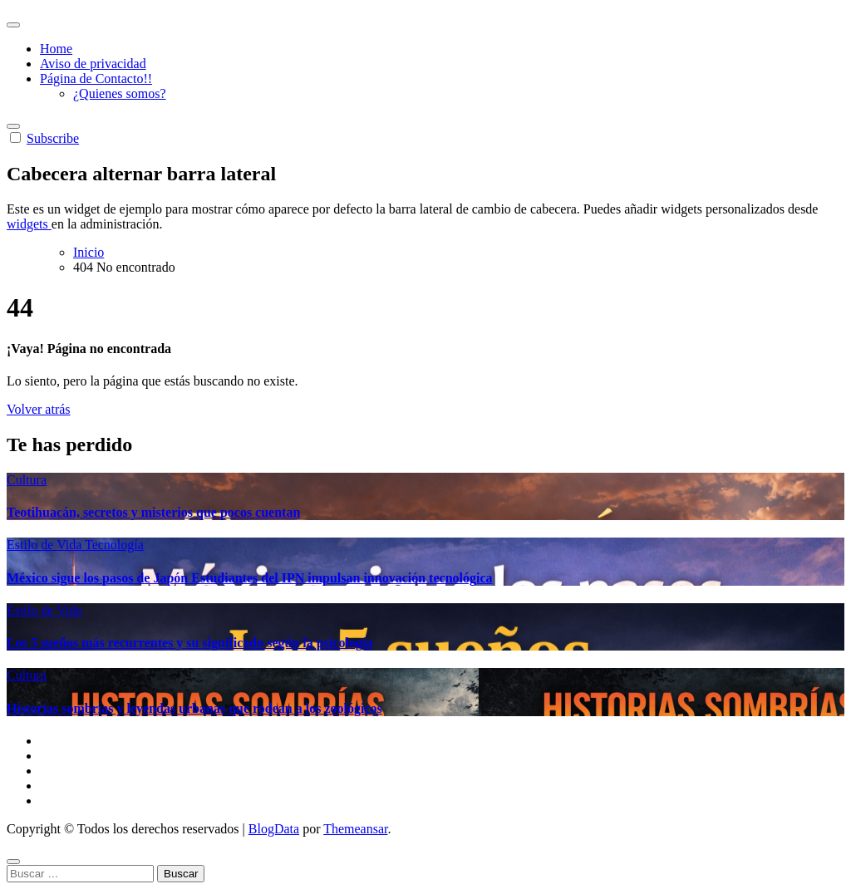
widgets (29, 224)
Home (56, 49)
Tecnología (114, 545)
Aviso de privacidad (93, 63)
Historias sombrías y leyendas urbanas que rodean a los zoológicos (194, 708)
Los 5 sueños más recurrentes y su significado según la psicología (189, 643)
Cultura (27, 480)
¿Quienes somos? (119, 93)
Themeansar (355, 829)
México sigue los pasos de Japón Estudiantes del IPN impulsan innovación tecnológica (250, 578)
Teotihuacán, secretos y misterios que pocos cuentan (153, 512)
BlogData (273, 829)
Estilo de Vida (46, 545)
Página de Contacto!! (96, 78)
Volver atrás (39, 409)
